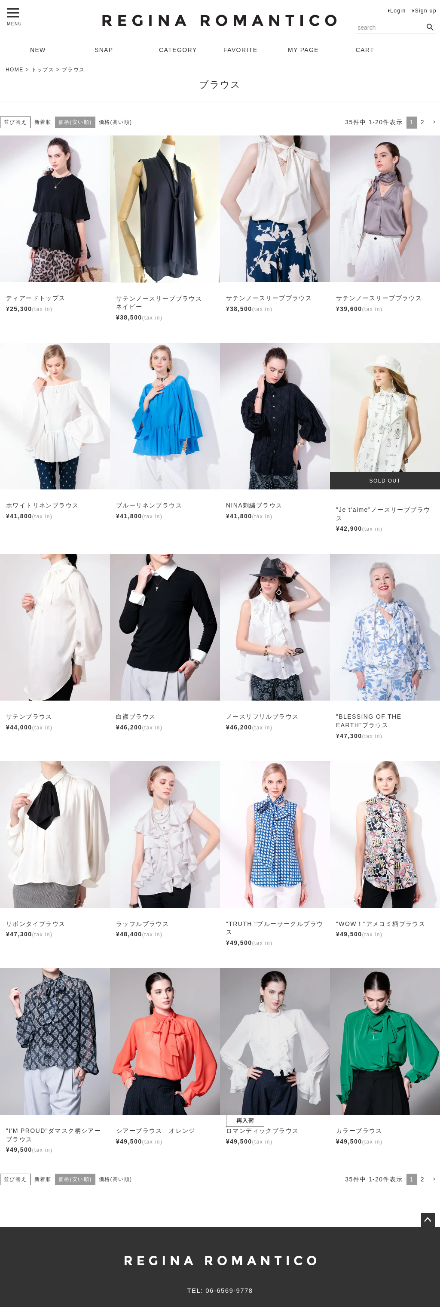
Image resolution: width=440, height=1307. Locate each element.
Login (398, 11)
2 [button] (423, 122)
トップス (43, 70)
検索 (430, 28)
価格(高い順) (115, 122)
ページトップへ (428, 1220)
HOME (15, 70)
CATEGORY (178, 49)
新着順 (43, 122)
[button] (434, 122)
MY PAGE (303, 49)
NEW (38, 49)
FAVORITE (240, 49)
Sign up (426, 11)
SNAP (104, 49)
